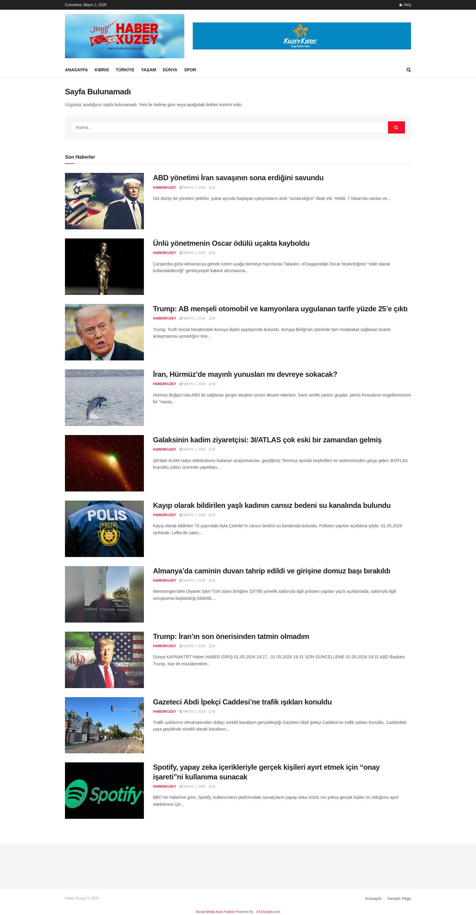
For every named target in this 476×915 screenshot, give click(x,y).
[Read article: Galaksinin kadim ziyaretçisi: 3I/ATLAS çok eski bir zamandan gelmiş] (104, 463)
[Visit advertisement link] (302, 35)
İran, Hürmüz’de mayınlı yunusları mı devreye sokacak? (245, 374)
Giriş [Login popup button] (405, 5)
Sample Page (399, 898)
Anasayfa (76, 69)
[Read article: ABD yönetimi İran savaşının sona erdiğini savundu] (104, 201)
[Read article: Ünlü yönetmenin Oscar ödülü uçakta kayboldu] (104, 266)
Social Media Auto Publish (215, 911)
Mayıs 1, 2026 (192, 318)
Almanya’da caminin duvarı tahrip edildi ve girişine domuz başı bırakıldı (271, 571)
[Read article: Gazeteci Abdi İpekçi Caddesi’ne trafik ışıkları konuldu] (104, 725)
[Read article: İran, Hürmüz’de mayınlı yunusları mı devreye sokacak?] (104, 398)
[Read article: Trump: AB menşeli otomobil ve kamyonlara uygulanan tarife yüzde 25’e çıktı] (104, 332)
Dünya (170, 69)
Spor (190, 69)
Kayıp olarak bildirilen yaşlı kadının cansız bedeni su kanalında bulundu (272, 505)
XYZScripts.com (268, 911)
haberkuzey (164, 187)
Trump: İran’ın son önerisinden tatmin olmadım (231, 636)
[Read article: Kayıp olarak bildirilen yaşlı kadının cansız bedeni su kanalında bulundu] (104, 529)
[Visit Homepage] (124, 36)
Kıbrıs (102, 69)
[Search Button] (408, 69)
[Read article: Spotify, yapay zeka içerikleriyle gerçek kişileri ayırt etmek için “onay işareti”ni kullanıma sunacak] (104, 790)
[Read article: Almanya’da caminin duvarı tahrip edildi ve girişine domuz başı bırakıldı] (104, 594)
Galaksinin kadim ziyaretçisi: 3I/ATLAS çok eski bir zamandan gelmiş (267, 440)
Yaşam (148, 69)
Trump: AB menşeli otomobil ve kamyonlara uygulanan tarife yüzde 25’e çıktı (280, 309)
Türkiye (125, 69)
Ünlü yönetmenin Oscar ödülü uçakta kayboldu (231, 243)
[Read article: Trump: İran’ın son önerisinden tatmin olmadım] (104, 660)
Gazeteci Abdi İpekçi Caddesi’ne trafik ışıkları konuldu (242, 702)
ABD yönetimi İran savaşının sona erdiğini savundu (238, 178)
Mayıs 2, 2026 (192, 187)
